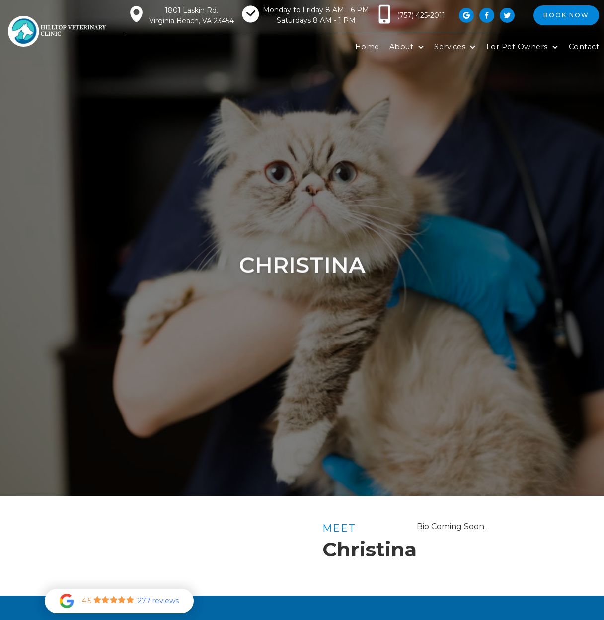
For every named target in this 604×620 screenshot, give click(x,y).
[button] (406, 47)
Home (367, 46)
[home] (57, 31)
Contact (584, 46)
